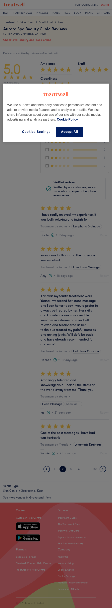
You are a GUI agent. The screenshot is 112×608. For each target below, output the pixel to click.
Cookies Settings (36, 132)
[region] (56, 113)
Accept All (69, 132)
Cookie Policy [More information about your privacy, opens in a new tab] (67, 119)
